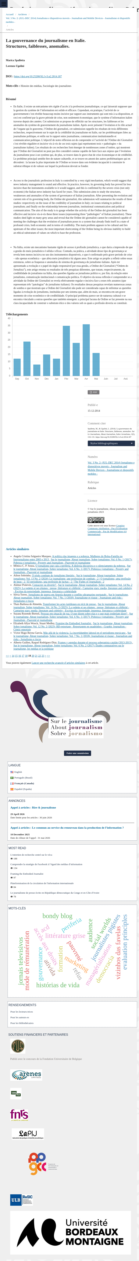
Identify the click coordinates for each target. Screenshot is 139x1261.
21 (36, 655)
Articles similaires (17, 549)
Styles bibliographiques (104, 443)
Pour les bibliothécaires (22, 1023)
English (18, 772)
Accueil (9, 14)
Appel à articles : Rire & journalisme (33, 807)
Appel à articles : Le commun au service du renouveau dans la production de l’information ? (67, 827)
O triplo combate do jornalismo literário (53, 575)
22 (39, 655)
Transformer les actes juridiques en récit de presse (69, 604)
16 (19, 655)
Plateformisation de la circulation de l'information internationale (42, 883)
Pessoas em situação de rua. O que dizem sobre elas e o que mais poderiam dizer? (84, 613)
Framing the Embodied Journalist (74, 623)
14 (13, 655)
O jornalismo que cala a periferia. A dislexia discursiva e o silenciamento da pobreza (80, 565)
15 (16, 655)
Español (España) (23, 789)
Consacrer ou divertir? (44, 585)
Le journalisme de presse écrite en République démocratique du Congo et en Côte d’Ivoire (54, 892)
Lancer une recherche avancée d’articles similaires (58, 662)
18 (26, 655)
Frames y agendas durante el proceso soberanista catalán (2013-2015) (95, 642)
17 (23, 655)
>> (48, 655)
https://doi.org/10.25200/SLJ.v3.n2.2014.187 (38, 76)
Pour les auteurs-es (19, 1017)
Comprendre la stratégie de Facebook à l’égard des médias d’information (46, 864)
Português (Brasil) (23, 777)
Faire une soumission (77, 753)
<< (7, 655)
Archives (22, 14)
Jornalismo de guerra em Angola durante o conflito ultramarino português (67, 594)
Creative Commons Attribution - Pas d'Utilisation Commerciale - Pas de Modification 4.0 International (107, 530)
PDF (94, 392)
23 (42, 655)
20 (33, 655)
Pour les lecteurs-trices (21, 1011)
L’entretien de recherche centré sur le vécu (31, 854)
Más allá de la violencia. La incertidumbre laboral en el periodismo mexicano (84, 632)
